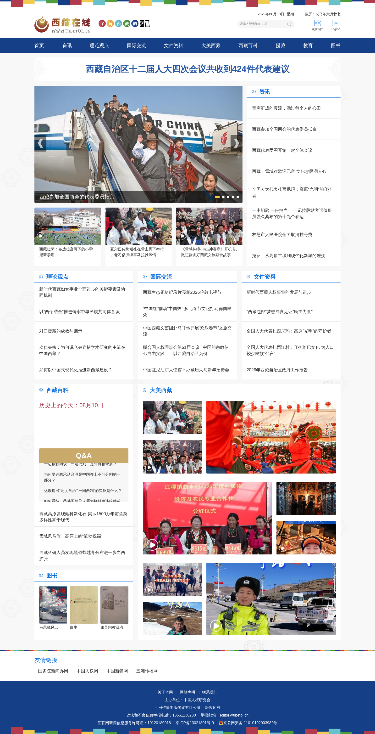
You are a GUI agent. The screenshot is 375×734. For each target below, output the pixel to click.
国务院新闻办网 (53, 671)
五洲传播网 (147, 671)
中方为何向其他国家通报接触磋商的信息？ (80, 464)
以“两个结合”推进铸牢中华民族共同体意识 (79, 311)
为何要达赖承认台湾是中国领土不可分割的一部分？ (82, 487)
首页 (39, 45)
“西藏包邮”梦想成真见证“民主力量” (280, 311)
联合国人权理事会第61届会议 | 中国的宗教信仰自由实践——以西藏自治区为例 (186, 350)
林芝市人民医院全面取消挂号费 (282, 234)
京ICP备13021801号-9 (195, 723)
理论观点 (99, 45)
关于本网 (165, 692)
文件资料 (173, 45)
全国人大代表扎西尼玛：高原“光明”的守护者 (292, 192)
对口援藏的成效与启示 (60, 331)
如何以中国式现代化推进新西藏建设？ (75, 369)
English (335, 29)
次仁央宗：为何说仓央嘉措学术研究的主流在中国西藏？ (82, 350)
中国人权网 (87, 671)
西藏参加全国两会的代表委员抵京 (284, 129)
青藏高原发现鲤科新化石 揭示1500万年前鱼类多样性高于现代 (83, 516)
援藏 (280, 45)
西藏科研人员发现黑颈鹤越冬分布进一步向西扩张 (82, 555)
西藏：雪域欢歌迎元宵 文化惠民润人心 (289, 171)
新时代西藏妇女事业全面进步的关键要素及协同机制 (82, 292)
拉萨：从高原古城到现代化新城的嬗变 (288, 255)
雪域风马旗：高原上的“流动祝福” (70, 536)
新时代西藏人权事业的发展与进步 (279, 292)
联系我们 (209, 692)
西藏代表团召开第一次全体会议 (282, 150)
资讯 (67, 45)
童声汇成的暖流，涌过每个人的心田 (286, 108)
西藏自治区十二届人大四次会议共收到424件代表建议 (187, 69)
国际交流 (136, 45)
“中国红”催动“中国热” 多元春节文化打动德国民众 (187, 311)
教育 (308, 45)
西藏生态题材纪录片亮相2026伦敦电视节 (182, 292)
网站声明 (187, 692)
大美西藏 (211, 45)
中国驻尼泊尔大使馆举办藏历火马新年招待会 (186, 369)
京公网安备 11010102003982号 (248, 723)
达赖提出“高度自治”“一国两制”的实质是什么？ (83, 501)
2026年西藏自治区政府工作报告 (277, 369)
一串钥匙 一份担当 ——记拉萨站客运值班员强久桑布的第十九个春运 (292, 213)
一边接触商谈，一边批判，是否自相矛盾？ (80, 474)
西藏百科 (248, 45)
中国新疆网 (117, 671)
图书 (336, 45)
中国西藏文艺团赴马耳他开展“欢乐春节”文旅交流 (187, 331)
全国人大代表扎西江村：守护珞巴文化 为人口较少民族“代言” (290, 350)
